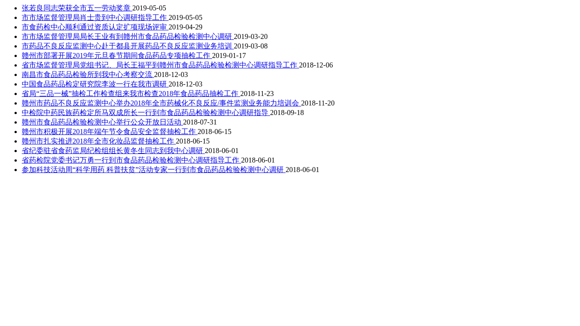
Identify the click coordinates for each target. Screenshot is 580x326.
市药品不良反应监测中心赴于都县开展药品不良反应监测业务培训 (128, 46)
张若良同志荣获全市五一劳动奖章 (77, 8)
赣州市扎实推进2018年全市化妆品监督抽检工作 (99, 141)
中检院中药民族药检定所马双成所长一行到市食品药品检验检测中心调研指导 (146, 112)
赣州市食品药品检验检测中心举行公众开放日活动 (102, 122)
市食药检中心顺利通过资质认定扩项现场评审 (95, 27)
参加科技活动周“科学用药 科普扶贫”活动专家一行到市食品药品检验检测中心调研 (153, 169)
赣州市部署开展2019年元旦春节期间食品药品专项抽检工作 (117, 55)
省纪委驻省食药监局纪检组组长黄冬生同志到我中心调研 (113, 150)
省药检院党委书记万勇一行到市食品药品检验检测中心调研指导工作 (131, 160)
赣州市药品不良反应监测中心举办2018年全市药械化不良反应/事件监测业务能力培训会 (161, 103)
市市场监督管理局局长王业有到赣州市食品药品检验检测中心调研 (128, 36)
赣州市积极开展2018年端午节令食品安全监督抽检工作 (110, 131)
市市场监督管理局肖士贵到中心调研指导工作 (95, 17)
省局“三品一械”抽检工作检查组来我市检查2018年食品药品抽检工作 (131, 93)
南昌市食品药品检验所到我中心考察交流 (88, 74)
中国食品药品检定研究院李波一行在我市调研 (95, 84)
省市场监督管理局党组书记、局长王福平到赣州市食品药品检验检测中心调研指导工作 (160, 65)
